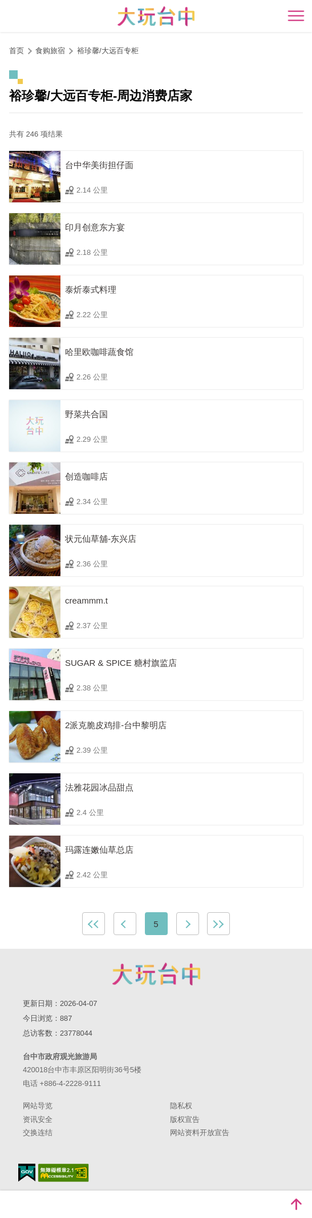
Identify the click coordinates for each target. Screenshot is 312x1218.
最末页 (218, 923)
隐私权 (181, 1105)
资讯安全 (37, 1119)
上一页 (125, 923)
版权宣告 (185, 1119)
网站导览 (37, 1105)
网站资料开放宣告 (199, 1132)
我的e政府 (26, 1172)
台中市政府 (156, 974)
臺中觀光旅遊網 (156, 16)
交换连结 (37, 1132)
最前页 (93, 923)
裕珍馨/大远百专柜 (108, 50)
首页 (16, 50)
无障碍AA (63, 1173)
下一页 (187, 923)
